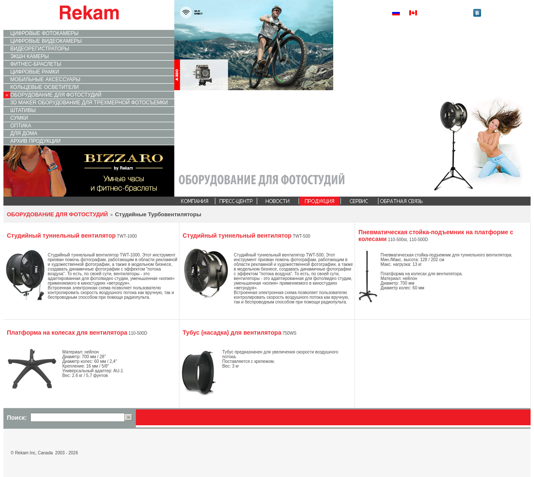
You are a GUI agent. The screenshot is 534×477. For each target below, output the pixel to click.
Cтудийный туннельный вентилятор (61, 235)
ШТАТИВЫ (23, 110)
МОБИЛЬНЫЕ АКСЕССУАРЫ (45, 79)
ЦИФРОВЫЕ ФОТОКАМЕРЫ (44, 33)
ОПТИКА (20, 126)
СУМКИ (19, 118)
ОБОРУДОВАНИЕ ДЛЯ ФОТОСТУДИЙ (56, 95)
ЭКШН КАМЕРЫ (29, 56)
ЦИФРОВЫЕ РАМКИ (34, 72)
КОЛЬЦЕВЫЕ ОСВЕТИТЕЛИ (44, 87)
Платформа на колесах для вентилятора (67, 332)
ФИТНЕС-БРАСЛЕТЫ (35, 64)
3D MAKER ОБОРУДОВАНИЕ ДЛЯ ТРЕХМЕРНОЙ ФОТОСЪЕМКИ (89, 103)
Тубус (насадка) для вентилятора (232, 332)
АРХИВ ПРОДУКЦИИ (35, 141)
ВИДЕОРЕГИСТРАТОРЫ (39, 49)
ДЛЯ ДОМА (23, 133)
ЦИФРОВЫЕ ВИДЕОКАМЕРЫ (46, 41)
